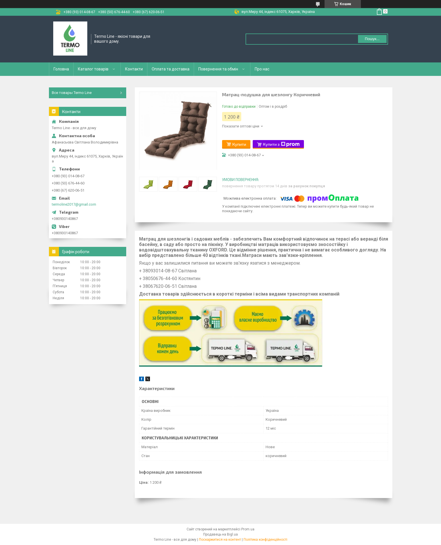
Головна (61, 69)
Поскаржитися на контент (220, 540)
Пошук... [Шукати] (372, 39)
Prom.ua (247, 529)
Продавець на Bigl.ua (220, 534)
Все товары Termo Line (72, 92)
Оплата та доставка (170, 69)
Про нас (262, 69)
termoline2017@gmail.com (74, 204)
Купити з (281, 144)
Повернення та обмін (218, 69)
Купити (239, 144)
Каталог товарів (93, 69)
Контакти (134, 69)
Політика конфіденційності (265, 540)
